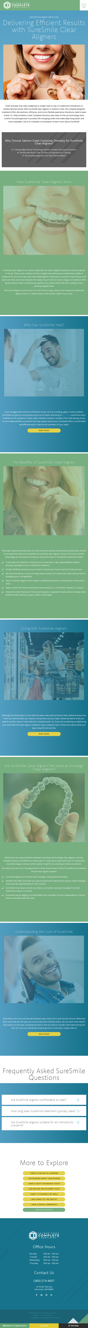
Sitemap (35, 1315)
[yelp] (51, 1294)
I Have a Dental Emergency (44, 1204)
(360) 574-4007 (44, 1280)
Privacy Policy (46, 1315)
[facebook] (36, 1294)
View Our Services (44, 1209)
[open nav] (84, 5)
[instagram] (46, 1294)
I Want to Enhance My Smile (44, 1194)
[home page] (17, 5)
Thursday (34, 1263)
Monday (33, 1253)
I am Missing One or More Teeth (44, 1189)
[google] (41, 1294)
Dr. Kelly (66, 415)
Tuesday (33, 1256)
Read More (44, 430)
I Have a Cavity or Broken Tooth (44, 1183)
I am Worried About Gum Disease (44, 1178)
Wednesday (35, 1260)
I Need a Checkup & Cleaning (44, 1173)
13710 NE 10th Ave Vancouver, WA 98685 (44, 1287)
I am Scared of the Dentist (44, 1199)
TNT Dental (55, 1317)
